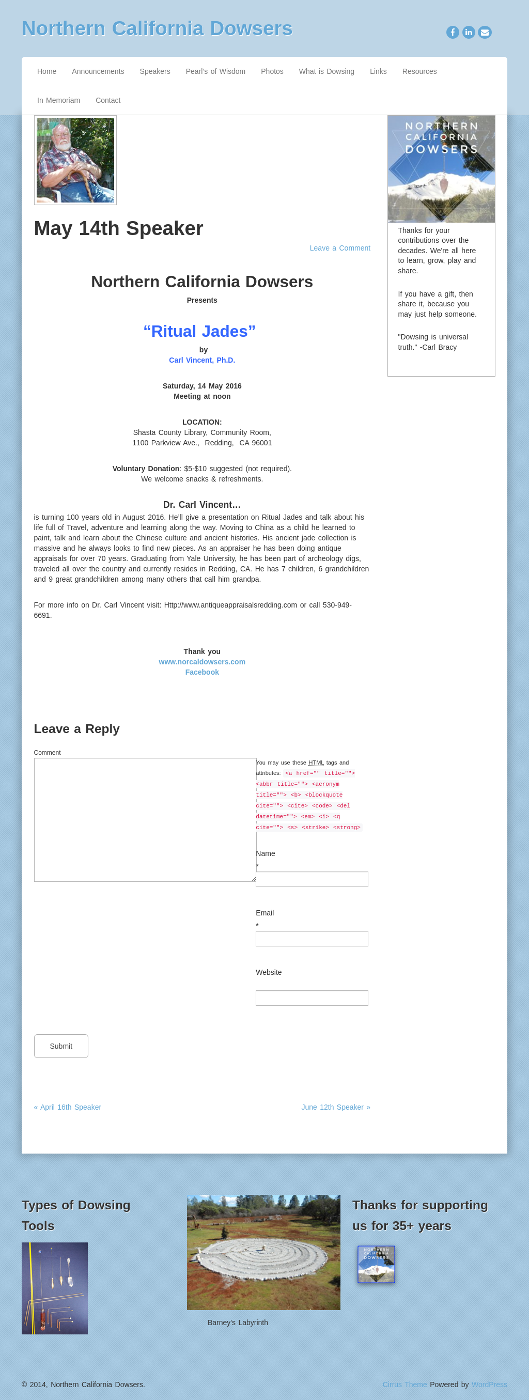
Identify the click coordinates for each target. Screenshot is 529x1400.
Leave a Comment (340, 248)
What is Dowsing (326, 71)
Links (378, 71)
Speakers (155, 71)
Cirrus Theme (405, 1384)
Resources (419, 71)
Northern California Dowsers (157, 28)
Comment (47, 752)
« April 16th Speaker (68, 1107)
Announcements (98, 71)
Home (46, 71)
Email (265, 913)
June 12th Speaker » (335, 1107)
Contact (108, 100)
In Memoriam (58, 100)
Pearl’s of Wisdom (216, 71)
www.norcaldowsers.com (202, 662)
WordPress (489, 1384)
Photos (272, 71)
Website (269, 972)
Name (265, 853)
